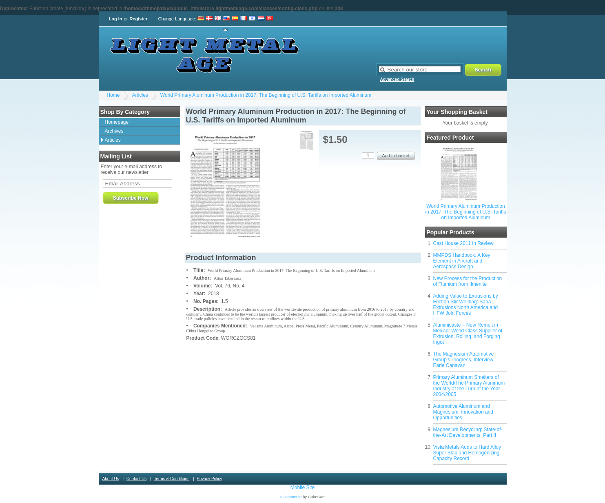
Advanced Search (397, 79)
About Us (110, 478)
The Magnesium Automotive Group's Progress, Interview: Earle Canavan (464, 359)
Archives (114, 131)
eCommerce (290, 496)
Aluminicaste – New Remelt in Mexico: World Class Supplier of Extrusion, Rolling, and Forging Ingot (468, 333)
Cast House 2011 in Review (463, 243)
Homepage (117, 122)
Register (138, 18)
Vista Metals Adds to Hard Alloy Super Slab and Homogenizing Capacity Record (467, 452)
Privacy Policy (209, 478)
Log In (115, 18)
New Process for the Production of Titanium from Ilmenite (467, 281)
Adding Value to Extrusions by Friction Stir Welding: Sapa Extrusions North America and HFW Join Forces (465, 304)
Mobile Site (302, 487)
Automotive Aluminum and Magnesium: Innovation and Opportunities (463, 412)
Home (113, 95)
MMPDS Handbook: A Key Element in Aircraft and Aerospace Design (461, 260)
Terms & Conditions (171, 478)
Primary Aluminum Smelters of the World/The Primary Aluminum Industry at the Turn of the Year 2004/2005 (469, 385)
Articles (140, 95)
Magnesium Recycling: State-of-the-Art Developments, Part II (468, 432)
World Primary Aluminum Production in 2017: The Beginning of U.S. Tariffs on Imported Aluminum (265, 95)
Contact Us (136, 478)
